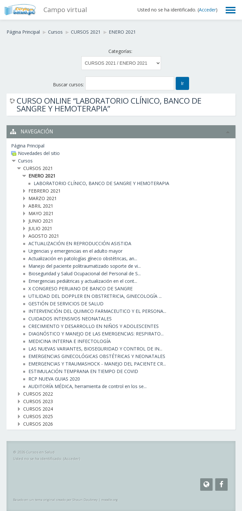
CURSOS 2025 (38, 416)
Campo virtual (65, 9)
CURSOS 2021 (86, 32)
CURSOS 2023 (38, 401)
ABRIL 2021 (40, 206)
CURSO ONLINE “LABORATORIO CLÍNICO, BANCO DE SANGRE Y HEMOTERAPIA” (109, 104)
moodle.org (109, 500)
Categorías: (120, 51)
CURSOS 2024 (38, 409)
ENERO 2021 (122, 32)
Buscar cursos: (69, 84)
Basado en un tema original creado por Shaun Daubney (55, 500)
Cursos (55, 32)
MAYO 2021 (41, 213)
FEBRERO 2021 (44, 191)
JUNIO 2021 (40, 221)
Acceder (207, 10)
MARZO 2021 (42, 198)
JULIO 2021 (40, 228)
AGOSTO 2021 (43, 236)
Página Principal (23, 32)
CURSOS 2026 (38, 424)
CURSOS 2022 (38, 394)
